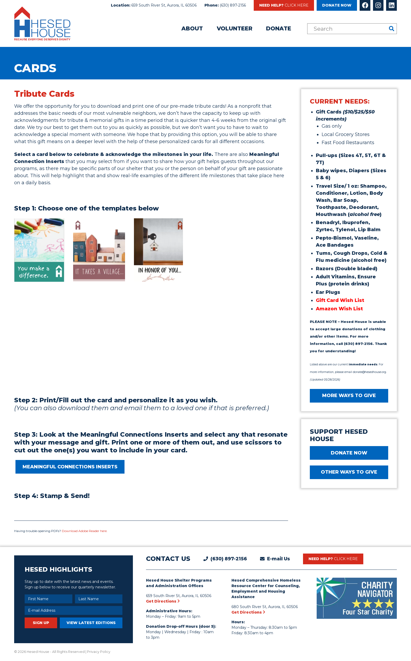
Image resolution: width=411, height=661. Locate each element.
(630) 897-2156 (233, 5)
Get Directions (163, 601)
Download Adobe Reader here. (84, 531)
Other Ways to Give (349, 472)
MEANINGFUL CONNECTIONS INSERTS (70, 467)
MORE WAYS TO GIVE (349, 395)
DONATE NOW (349, 453)
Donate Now (336, 5)
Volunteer (234, 28)
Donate (278, 28)
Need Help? (284, 5)
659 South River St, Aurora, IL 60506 (164, 5)
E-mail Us (278, 558)
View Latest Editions (91, 622)
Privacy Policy (98, 652)
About (192, 28)
